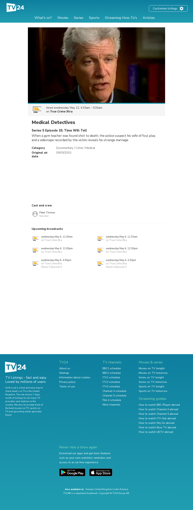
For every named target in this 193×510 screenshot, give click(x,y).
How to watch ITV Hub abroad (157, 418)
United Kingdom (103, 489)
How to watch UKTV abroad (156, 432)
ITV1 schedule (111, 377)
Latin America (121, 489)
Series (78, 17)
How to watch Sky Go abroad (156, 423)
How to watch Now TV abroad (157, 427)
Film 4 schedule (112, 400)
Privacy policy (67, 382)
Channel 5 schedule (114, 395)
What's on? (43, 17)
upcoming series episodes (27, 411)
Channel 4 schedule (114, 391)
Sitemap (64, 373)
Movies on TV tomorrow (153, 373)
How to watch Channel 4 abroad (158, 409)
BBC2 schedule (112, 373)
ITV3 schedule (111, 386)
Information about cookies (74, 377)
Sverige (89, 489)
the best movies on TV (17, 408)
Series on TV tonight (151, 377)
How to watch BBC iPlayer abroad (159, 405)
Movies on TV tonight (152, 368)
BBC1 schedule (112, 368)
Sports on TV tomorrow (153, 391)
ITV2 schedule (111, 382)
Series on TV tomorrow (153, 382)
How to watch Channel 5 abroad (158, 414)
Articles (149, 17)
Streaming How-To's (121, 17)
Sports (94, 17)
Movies (62, 17)
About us (64, 368)
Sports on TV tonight (151, 386)
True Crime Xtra (61, 111)
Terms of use (67, 386)
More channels (111, 404)
